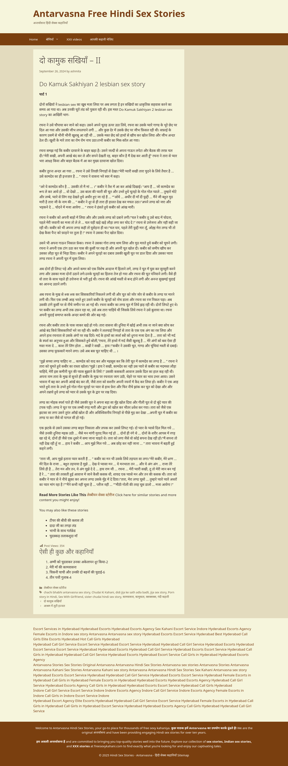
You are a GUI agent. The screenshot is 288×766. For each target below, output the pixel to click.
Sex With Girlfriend (70, 597)
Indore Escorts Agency (123, 690)
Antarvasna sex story (124, 634)
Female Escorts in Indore (53, 634)
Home (33, 39)
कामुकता (139, 597)
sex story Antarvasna (90, 634)
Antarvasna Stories (48, 664)
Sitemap (183, 755)
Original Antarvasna (99, 664)
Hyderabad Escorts (96, 628)
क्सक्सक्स (151, 597)
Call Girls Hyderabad (215, 685)
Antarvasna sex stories (181, 664)
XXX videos (74, 39)
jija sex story (158, 592)
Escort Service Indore (190, 628)
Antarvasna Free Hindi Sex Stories (109, 13)
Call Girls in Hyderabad (199, 654)
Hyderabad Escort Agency (53, 700)
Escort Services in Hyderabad (56, 628)
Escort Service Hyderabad (193, 634)
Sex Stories (73, 664)
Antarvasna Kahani (48, 670)
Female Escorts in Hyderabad (112, 680)
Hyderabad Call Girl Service (55, 644)
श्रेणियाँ (54, 39)
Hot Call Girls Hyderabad (100, 639)
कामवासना (128, 597)
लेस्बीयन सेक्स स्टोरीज (100, 494)
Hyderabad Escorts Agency (133, 628)
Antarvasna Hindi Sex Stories (139, 664)
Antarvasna (240, 664)
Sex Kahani (164, 628)
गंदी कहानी (163, 597)
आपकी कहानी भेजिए (101, 39)
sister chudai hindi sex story (103, 597)
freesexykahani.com (108, 746)
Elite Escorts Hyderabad (60, 639)
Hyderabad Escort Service (159, 654)
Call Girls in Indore (60, 695)
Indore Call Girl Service (51, 690)
